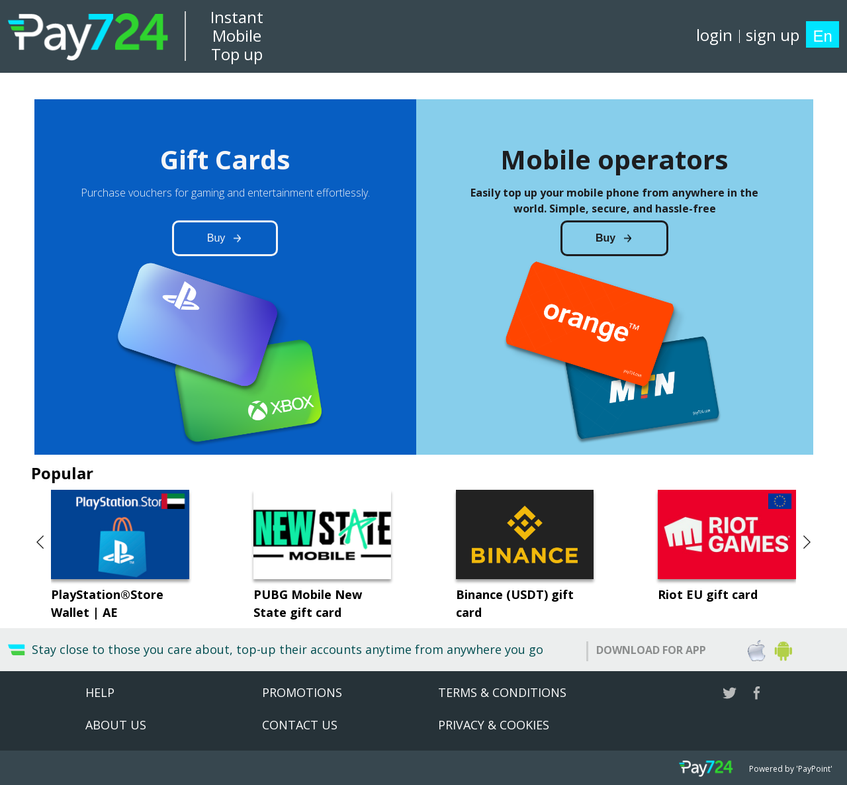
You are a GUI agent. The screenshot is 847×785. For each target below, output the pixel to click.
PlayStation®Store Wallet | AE (107, 603)
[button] (41, 542)
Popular (62, 473)
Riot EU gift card (708, 594)
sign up (772, 35)
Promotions (302, 692)
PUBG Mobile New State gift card (307, 603)
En (822, 36)
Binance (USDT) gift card (515, 603)
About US (115, 725)
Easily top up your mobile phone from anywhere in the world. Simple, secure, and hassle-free (614, 200)
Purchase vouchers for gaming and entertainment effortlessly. (225, 192)
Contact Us (299, 725)
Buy (216, 238)
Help (99, 692)
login (714, 35)
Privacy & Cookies (493, 725)
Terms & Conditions (502, 692)
